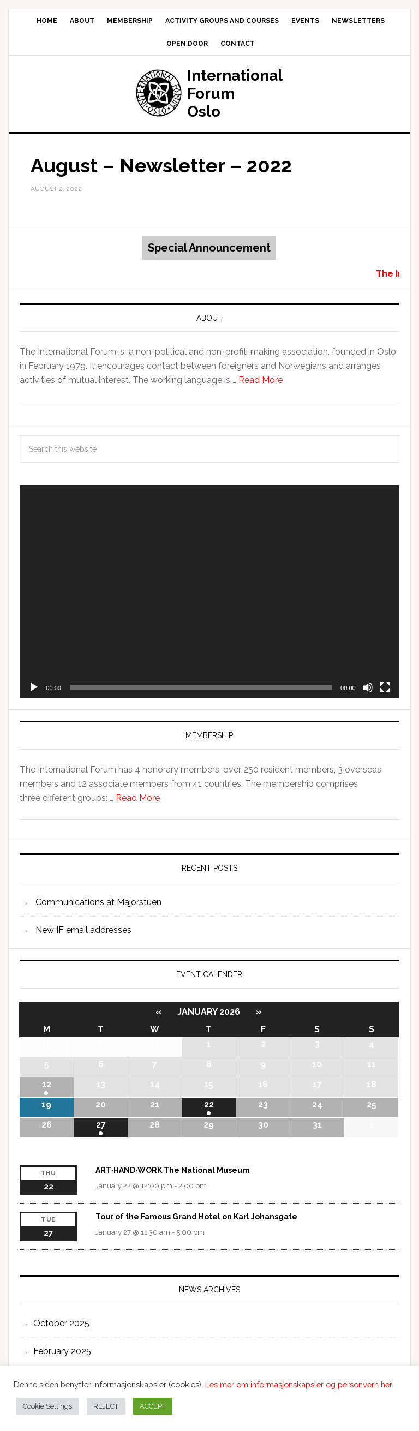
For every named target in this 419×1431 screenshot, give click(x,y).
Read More (260, 380)
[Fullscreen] (385, 687)
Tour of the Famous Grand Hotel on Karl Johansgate (196, 1216)
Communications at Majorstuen (98, 902)
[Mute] (367, 687)
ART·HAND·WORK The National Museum (172, 1170)
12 (46, 1084)
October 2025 (61, 1323)
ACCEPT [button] (153, 1406)
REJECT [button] (105, 1406)
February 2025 (62, 1351)
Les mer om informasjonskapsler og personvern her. (299, 1384)
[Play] (33, 687)
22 (209, 1104)
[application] (209, 591)
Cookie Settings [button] (47, 1406)
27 (101, 1124)
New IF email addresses (83, 930)
